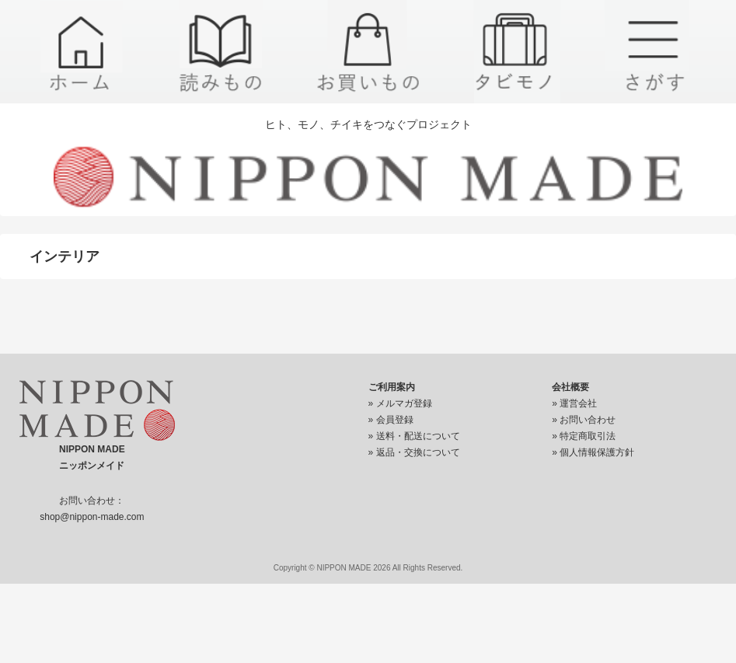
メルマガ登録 (404, 403)
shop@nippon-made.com (92, 516)
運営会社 (578, 403)
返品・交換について (418, 452)
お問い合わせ (588, 419)
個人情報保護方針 (597, 452)
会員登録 (394, 419)
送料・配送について (418, 436)
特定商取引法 (588, 436)
